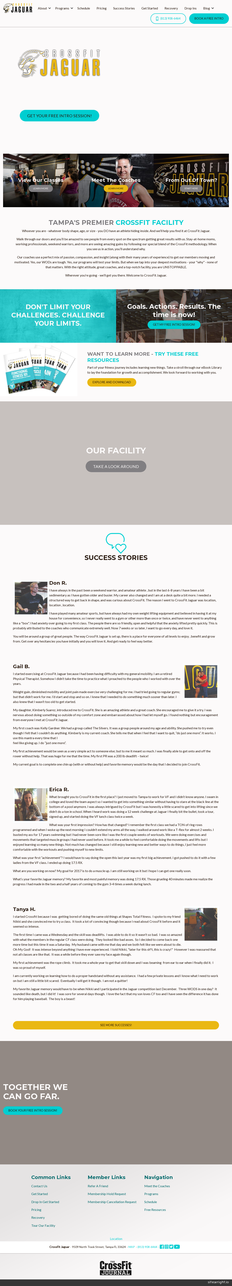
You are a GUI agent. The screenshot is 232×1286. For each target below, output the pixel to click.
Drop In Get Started (45, 1202)
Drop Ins (190, 8)
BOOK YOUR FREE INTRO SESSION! (32, 1110)
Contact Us (39, 1186)
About (42, 8)
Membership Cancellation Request (112, 1202)
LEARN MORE (40, 188)
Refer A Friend (98, 1186)
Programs (62, 8)
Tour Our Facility (43, 1225)
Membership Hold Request (107, 1194)
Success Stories (124, 8)
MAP (131, 1247)
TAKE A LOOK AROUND (116, 466)
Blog (206, 8)
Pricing (102, 8)
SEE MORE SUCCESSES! (116, 1025)
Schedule (83, 8)
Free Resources (155, 1210)
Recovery (171, 8)
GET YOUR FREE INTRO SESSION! (59, 115)
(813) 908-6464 (168, 19)
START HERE (191, 188)
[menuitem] (43, 8)
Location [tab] (116, 1239)
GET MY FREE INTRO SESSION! (174, 324)
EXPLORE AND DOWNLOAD (112, 382)
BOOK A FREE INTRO (209, 18)
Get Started (149, 8)
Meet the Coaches (157, 1186)
